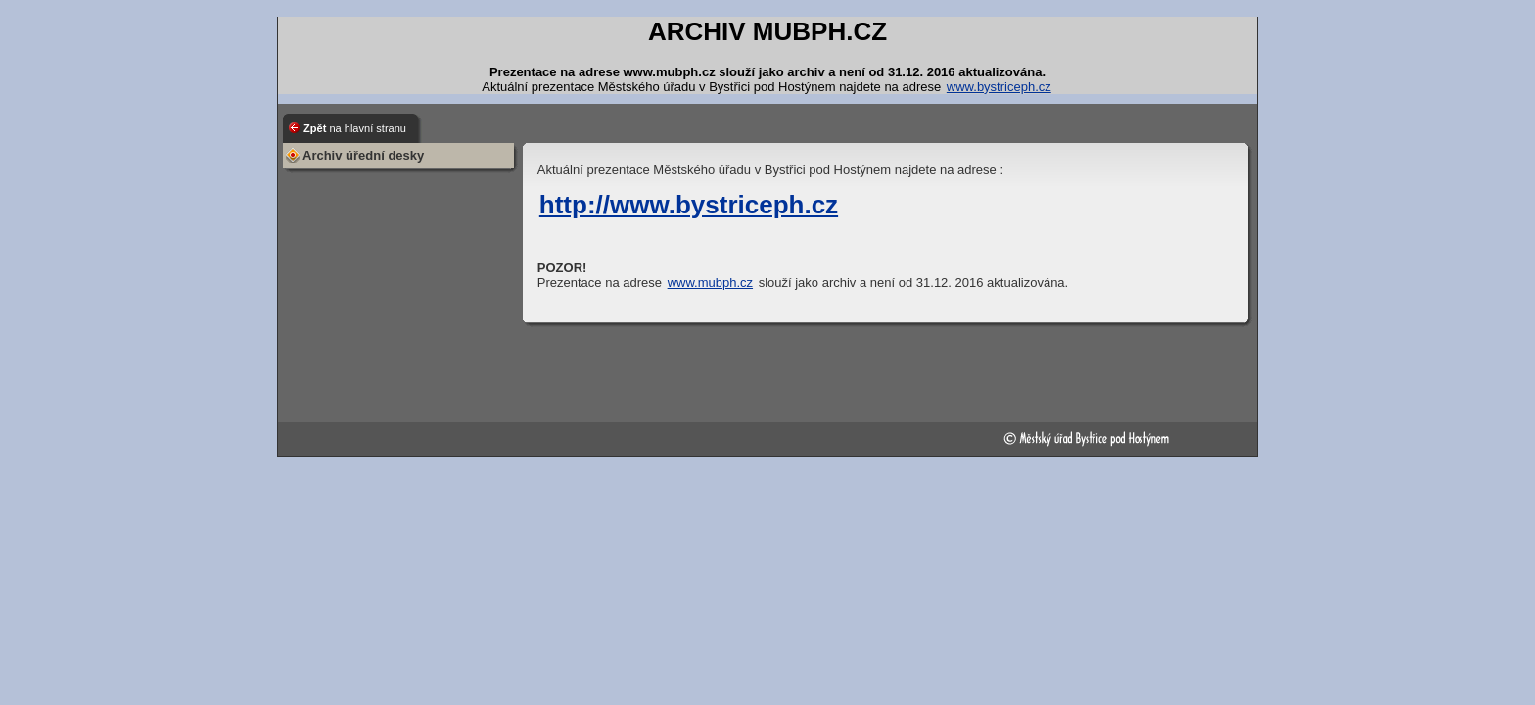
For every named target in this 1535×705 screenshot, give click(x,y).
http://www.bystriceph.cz (688, 204)
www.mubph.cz (710, 282)
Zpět (354, 128)
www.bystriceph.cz (999, 86)
